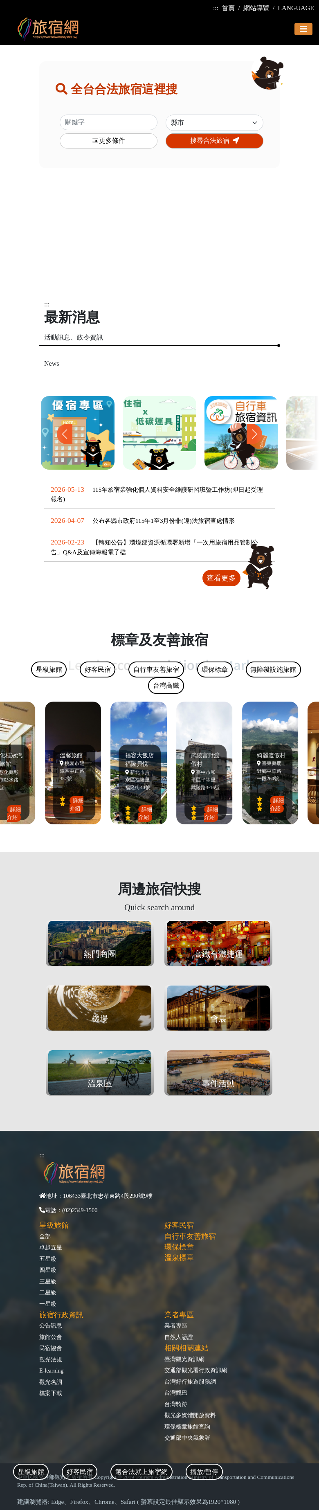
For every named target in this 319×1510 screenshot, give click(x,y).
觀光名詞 (50, 1382)
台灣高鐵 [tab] (166, 685)
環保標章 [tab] (215, 669)
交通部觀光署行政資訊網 (195, 1370)
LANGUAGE (296, 8)
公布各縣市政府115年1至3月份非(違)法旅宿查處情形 (163, 520)
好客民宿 (179, 1225)
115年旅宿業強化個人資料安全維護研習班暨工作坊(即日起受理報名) (157, 494)
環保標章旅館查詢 (187, 1426)
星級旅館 (54, 1225)
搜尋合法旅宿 (214, 140)
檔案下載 (50, 1393)
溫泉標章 (179, 1257)
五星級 (47, 1259)
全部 (45, 1236)
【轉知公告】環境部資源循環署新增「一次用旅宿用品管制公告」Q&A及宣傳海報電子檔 (154, 547)
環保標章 (179, 1247)
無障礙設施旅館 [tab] (273, 669)
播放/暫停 (204, 1471)
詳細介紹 (15, 813)
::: (215, 8)
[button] (254, 434)
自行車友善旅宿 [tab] (156, 669)
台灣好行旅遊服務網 (190, 1381)
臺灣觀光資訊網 (184, 1359)
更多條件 (108, 141)
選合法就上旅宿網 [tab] (141, 1471)
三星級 (47, 1281)
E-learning (51, 1370)
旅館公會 (50, 1337)
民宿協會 (50, 1348)
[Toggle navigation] (303, 29)
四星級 (47, 1270)
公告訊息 (50, 1325)
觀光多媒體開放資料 (190, 1415)
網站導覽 (256, 8)
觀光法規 (50, 1359)
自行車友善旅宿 (190, 1236)
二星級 (47, 1292)
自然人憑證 (178, 1337)
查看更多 (221, 578)
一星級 (47, 1304)
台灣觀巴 (175, 1392)
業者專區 (175, 1325)
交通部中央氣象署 (187, 1437)
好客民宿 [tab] (80, 1471)
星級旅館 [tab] (31, 1471)
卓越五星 (50, 1247)
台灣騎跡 (175, 1404)
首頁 (228, 8)
